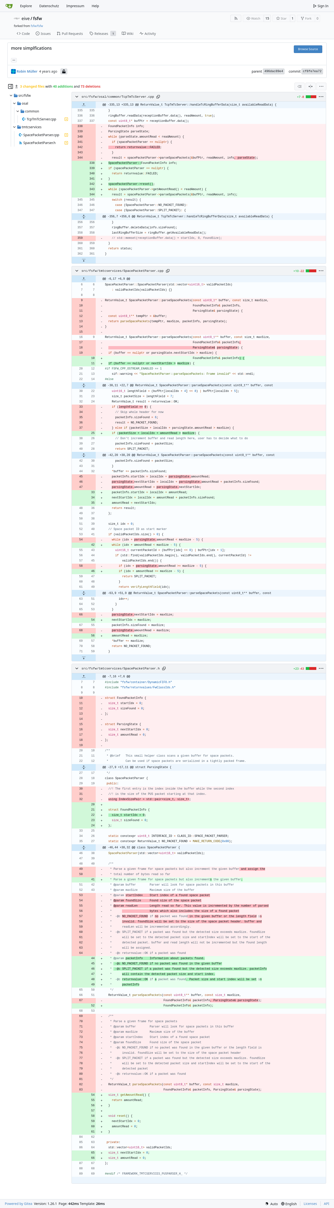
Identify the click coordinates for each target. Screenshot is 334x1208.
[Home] (9, 6)
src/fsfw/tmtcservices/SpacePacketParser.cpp (122, 271)
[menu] (321, 86)
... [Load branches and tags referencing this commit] (13, 59)
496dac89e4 (273, 71)
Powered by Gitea (18, 1203)
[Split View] (311, 86)
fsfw (37, 18)
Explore (26, 6)
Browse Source (308, 49)
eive (26, 18)
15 (267, 18)
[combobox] (300, 86)
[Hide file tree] (10, 86)
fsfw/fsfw (37, 26)
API (326, 1203)
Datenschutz (49, 6)
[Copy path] (158, 96)
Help (95, 6)
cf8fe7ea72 (312, 71)
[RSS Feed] (235, 18)
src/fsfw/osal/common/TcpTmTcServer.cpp (117, 97)
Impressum (75, 6)
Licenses (310, 1203)
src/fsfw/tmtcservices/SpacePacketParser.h (120, 668)
